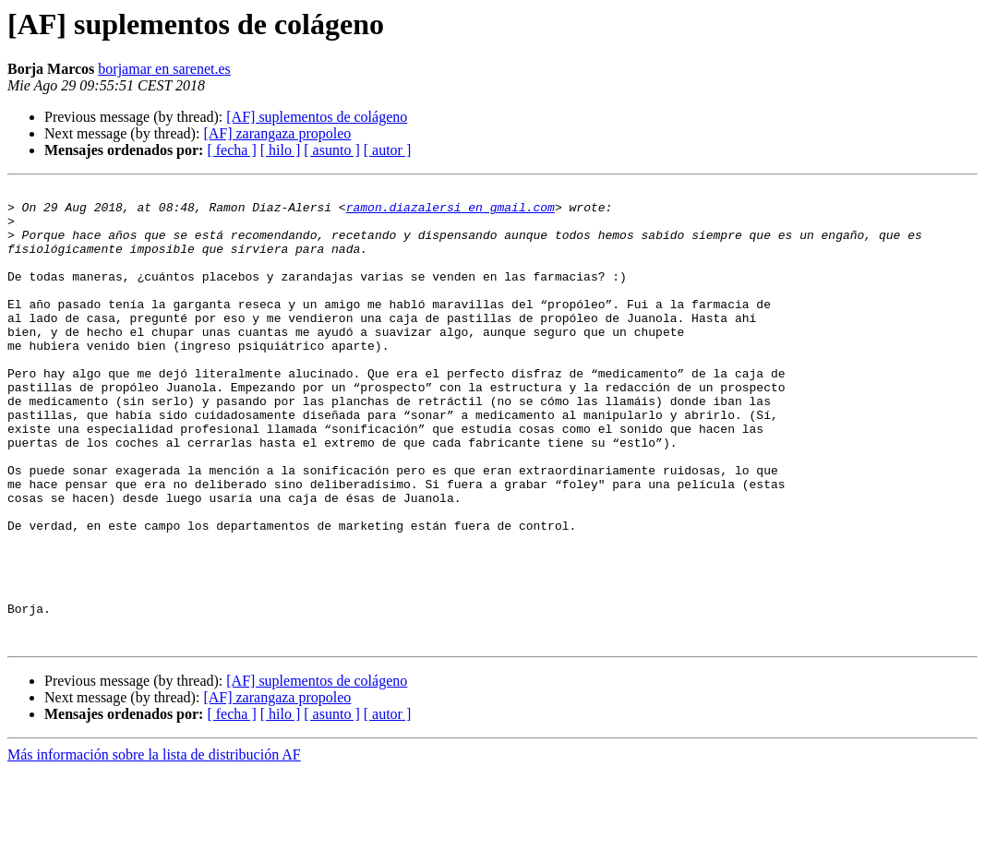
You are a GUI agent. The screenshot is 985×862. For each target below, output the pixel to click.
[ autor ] (388, 150)
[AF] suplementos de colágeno (316, 117)
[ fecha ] (231, 150)
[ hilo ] (280, 150)
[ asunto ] (331, 150)
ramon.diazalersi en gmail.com (450, 212)
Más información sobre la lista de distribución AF (154, 846)
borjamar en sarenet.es (164, 69)
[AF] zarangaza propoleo (277, 133)
